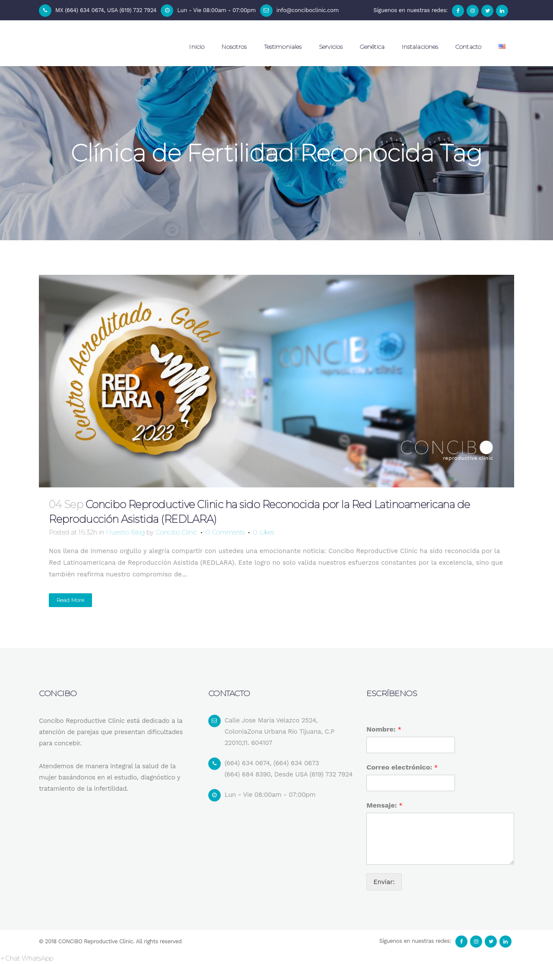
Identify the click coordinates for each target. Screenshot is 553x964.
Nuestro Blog (125, 532)
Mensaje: (384, 805)
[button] (26, 958)
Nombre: (383, 729)
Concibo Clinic (176, 532)
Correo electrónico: (402, 767)
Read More (70, 600)
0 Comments (225, 532)
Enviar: (384, 882)
